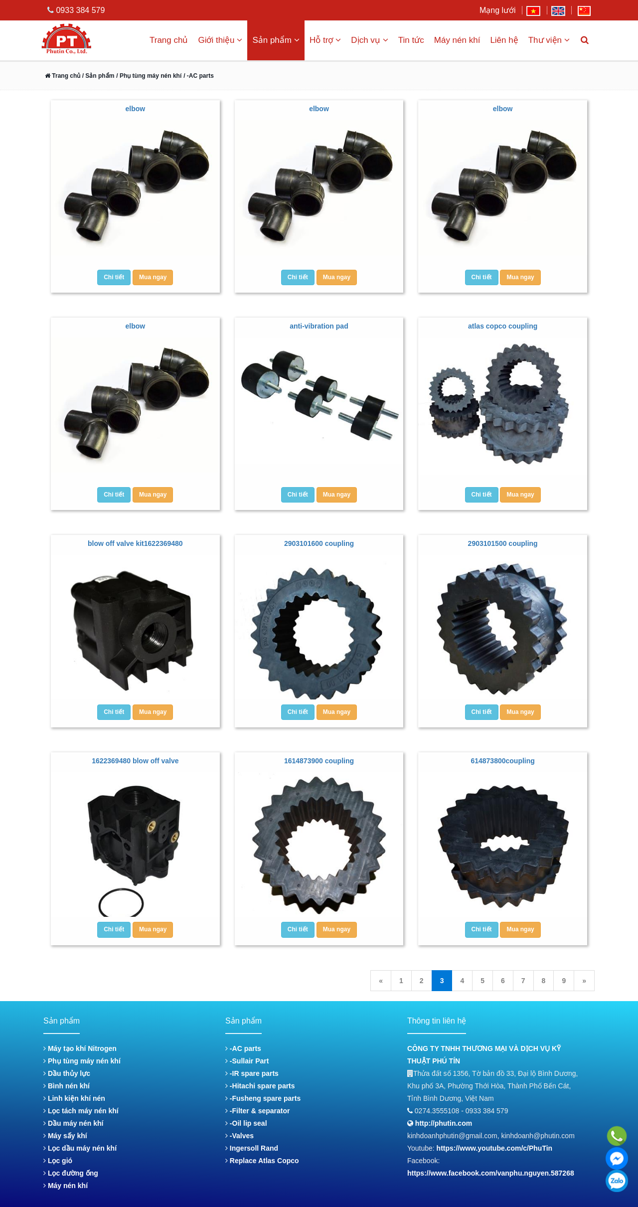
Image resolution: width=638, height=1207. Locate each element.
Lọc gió (57, 1161)
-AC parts (243, 1048)
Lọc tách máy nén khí (81, 1111)
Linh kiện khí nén (74, 1098)
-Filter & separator (257, 1111)
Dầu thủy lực (66, 1073)
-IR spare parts (252, 1073)
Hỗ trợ (325, 40)
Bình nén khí (66, 1086)
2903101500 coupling (503, 543)
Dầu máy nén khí (73, 1123)
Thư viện (549, 40)
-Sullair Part (247, 1061)
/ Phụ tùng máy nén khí (148, 75)
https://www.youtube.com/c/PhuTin (495, 1148)
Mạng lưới (497, 10)
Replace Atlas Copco (262, 1161)
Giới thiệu (220, 40)
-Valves (239, 1136)
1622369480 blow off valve (135, 761)
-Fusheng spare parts (263, 1098)
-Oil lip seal (246, 1123)
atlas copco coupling (502, 326)
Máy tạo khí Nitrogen (80, 1048)
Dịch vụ (369, 40)
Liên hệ (504, 40)
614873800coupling (502, 761)
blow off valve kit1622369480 (135, 543)
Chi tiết (114, 277)
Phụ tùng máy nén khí (82, 1061)
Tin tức (411, 40)
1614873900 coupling (319, 761)
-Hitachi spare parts (260, 1086)
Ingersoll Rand (251, 1148)
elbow (135, 109)
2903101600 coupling (319, 543)
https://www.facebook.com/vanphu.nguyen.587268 (490, 1173)
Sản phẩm (276, 40)
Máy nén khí (457, 40)
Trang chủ (169, 40)
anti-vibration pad (319, 326)
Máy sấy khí (65, 1136)
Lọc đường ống (70, 1173)
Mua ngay (152, 277)
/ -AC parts (198, 75)
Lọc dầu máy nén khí (80, 1148)
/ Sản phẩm (97, 75)
